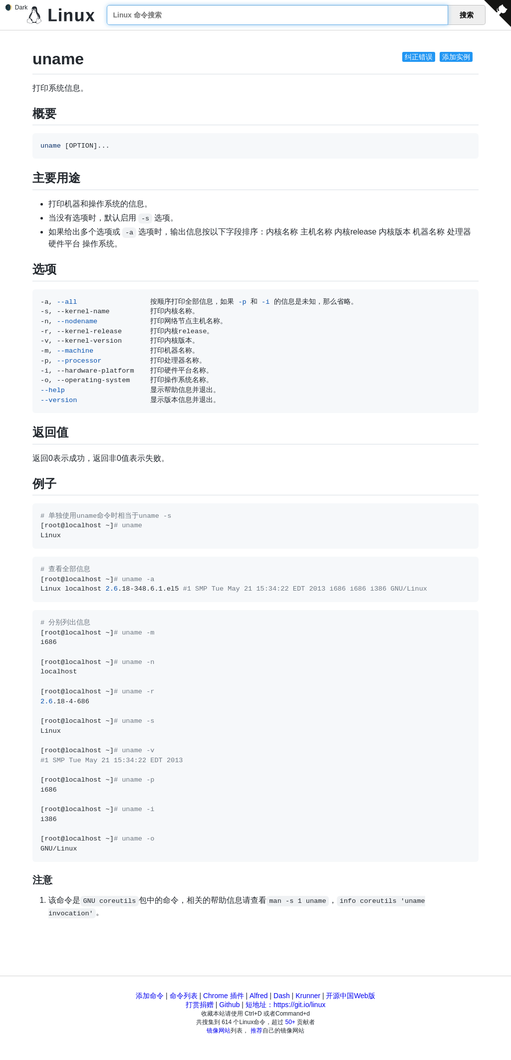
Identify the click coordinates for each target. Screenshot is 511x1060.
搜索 (467, 15)
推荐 (256, 1030)
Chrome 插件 (223, 996)
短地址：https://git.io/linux (285, 1005)
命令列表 (184, 996)
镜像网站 (219, 1030)
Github (229, 1005)
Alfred (259, 996)
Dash (281, 996)
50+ (290, 1022)
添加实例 (456, 57)
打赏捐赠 (200, 1005)
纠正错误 (419, 57)
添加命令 (150, 996)
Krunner (307, 996)
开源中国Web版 (350, 996)
